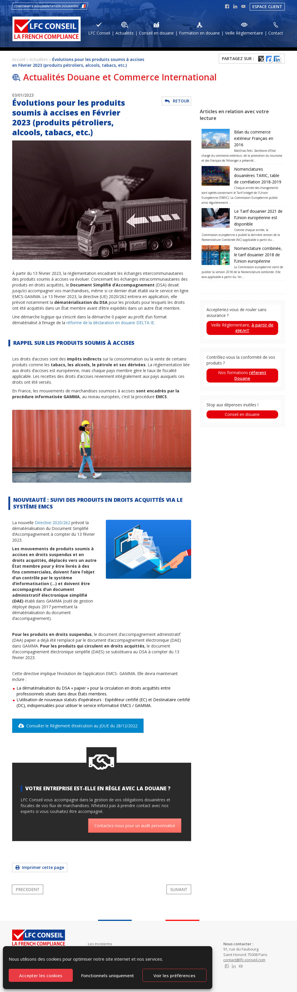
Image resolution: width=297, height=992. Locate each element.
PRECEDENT (27, 889)
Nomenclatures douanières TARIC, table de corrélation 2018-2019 (257, 175)
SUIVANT (178, 889)
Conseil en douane (242, 414)
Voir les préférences (174, 975)
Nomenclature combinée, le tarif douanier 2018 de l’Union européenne (258, 255)
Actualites (39, 59)
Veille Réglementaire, (242, 327)
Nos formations (242, 375)
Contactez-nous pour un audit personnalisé (140, 825)
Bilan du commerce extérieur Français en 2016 (253, 138)
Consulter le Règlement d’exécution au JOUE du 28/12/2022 (77, 725)
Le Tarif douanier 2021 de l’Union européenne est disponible (258, 217)
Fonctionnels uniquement (107, 975)
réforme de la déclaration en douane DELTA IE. (110, 322)
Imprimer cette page (39, 867)
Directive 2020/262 (52, 522)
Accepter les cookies (40, 975)
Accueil (18, 59)
